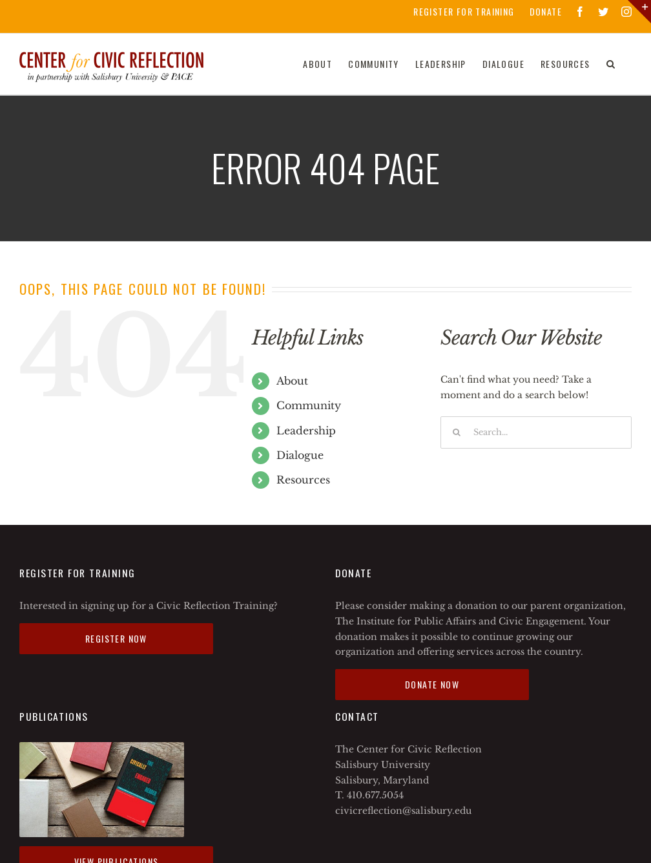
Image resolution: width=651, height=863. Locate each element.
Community (308, 405)
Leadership (306, 430)
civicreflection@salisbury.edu (403, 810)
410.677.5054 (375, 795)
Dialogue (300, 455)
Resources (303, 479)
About (292, 380)
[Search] (610, 64)
